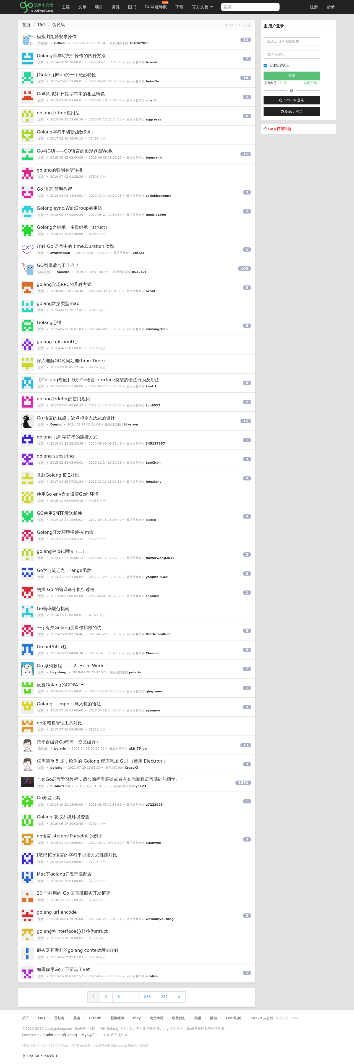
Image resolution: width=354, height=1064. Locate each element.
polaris (135, 672)
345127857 (155, 443)
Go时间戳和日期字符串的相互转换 (71, 93)
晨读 (76, 1018)
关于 (25, 1018)
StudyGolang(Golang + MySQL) (68, 1035)
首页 (26, 24)
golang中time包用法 (58, 112)
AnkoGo (152, 81)
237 (164, 997)
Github (95, 1018)
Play (136, 1018)
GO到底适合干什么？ (58, 265)
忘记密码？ (312, 83)
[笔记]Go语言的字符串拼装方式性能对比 (77, 855)
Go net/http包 (52, 646)
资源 (115, 6)
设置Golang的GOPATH (60, 684)
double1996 (156, 215)
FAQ (41, 1018)
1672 (243, 783)
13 (245, 745)
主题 (66, 6)
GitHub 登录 (291, 100)
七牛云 (123, 1035)
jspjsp (151, 520)
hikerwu (131, 424)
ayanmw (153, 710)
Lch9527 (153, 405)
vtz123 (138, 253)
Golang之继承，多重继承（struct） (73, 227)
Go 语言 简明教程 (54, 189)
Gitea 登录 (292, 111)
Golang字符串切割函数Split (65, 132)
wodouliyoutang (160, 919)
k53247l (139, 272)
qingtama (154, 691)
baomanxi (154, 157)
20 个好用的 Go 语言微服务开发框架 (73, 893)
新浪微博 (117, 1018)
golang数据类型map (58, 303)
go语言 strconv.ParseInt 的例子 (70, 836)
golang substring (55, 456)
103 (244, 268)
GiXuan (60, 43)
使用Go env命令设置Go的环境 (67, 494)
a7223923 (154, 804)
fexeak (151, 62)
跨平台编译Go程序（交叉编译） (68, 742)
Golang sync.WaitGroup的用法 (69, 208)
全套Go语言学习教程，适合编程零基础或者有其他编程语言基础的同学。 (108, 779)
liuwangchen (157, 329)
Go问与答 (44, 272)
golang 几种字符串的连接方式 (67, 437)
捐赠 (197, 1018)
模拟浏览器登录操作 (57, 36)
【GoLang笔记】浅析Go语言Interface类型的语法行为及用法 (98, 379)
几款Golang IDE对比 (58, 475)
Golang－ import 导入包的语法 (69, 703)
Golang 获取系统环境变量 (63, 816)
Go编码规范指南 (53, 608)
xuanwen (154, 843)
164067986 (139, 43)
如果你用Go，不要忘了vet (63, 969)
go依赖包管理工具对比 (59, 723)
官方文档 (202, 6)
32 (245, 40)
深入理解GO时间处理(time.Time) (71, 360)
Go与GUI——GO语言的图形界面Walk (75, 151)
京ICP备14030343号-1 (40, 1056)
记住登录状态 (276, 65)
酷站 (213, 1018)
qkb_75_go (138, 748)
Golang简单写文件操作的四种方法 (71, 55)
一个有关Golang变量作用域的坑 (69, 627)
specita (63, 272)
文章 (82, 6)
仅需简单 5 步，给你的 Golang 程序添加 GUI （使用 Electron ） (102, 761)
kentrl (151, 386)
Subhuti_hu (60, 786)
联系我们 (178, 1018)
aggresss (154, 119)
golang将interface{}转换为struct (72, 931)
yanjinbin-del (157, 577)
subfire (152, 976)
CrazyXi (131, 767)
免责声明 (156, 1018)
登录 (330, 6)
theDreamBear (158, 634)
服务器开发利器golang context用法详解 (78, 950)
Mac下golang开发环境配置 (64, 874)
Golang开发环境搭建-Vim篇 (65, 532)
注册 (314, 6)
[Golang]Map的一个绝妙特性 (66, 74)
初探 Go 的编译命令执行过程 (65, 589)
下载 (179, 6)
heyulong (58, 672)
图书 (132, 6)
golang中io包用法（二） (62, 551)
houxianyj (154, 482)
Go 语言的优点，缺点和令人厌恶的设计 (76, 418)
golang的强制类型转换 (60, 170)
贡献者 (59, 1018)
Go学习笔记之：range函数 (64, 570)
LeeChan (153, 462)
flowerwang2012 (160, 558)
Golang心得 (49, 322)
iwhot (150, 291)
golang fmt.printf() (57, 341)
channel (152, 596)
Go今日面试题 (279, 129)
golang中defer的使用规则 (63, 398)
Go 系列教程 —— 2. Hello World (71, 665)
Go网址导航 (156, 5)
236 (147, 997)
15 (245, 154)
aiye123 (139, 786)
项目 (99, 6)
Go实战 (42, 43)
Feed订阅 (234, 1018)
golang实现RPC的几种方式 (64, 284)
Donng (56, 424)
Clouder (152, 653)
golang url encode (57, 912)
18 (245, 78)
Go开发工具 (49, 797)
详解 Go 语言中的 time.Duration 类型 (75, 246)
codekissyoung (158, 196)
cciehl (151, 100)
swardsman (60, 253)
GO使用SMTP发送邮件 (59, 513)
